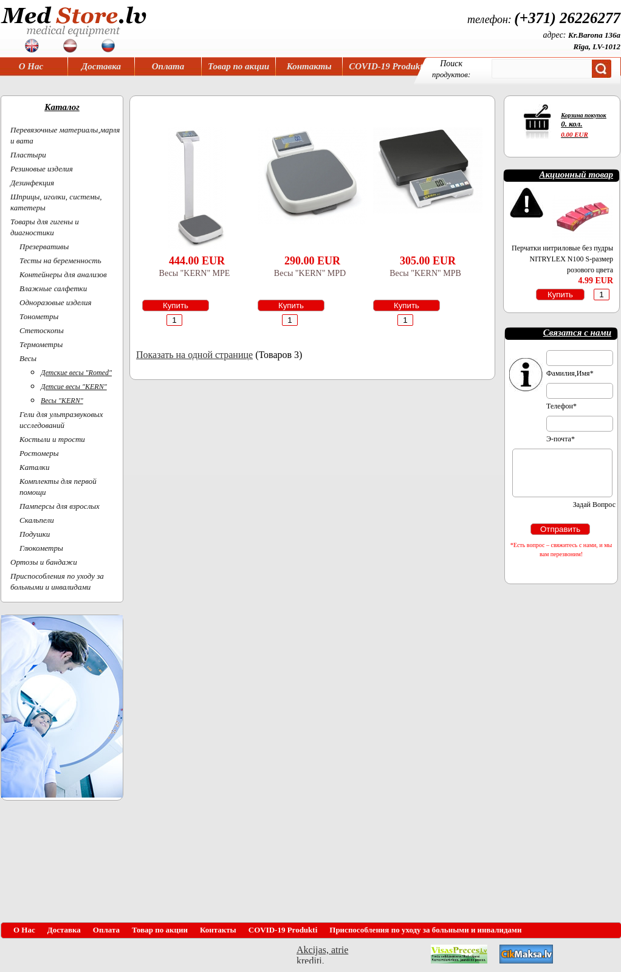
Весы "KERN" (62, 400)
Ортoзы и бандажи (43, 562)
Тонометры (38, 316)
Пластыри (28, 154)
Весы (27, 358)
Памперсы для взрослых (59, 506)
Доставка (101, 66)
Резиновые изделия (41, 168)
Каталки (34, 467)
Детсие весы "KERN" (74, 386)
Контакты (309, 66)
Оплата (168, 66)
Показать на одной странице (194, 355)
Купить (175, 305)
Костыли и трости (52, 439)
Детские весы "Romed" (76, 372)
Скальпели (36, 520)
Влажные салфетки (53, 288)
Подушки (34, 534)
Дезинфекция (32, 182)
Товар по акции (238, 66)
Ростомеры (39, 453)
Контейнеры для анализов (63, 274)
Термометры (41, 344)
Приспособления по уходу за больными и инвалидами (425, 929)
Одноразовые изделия (55, 302)
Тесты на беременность (60, 260)
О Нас (31, 66)
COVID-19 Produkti (387, 66)
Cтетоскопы (41, 330)
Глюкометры (41, 548)
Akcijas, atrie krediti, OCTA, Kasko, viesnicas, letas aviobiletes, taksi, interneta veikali (322, 954)
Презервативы (44, 246)
